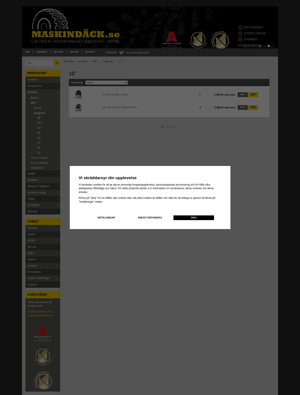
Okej (194, 217)
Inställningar (106, 217)
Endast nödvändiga (150, 217)
